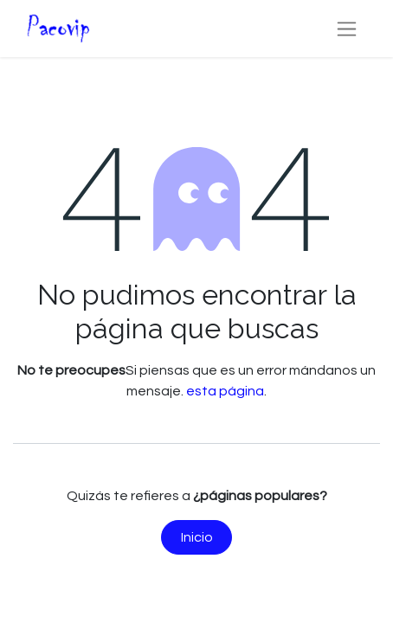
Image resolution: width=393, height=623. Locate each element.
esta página (225, 391)
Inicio (197, 537)
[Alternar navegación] (346, 28)
